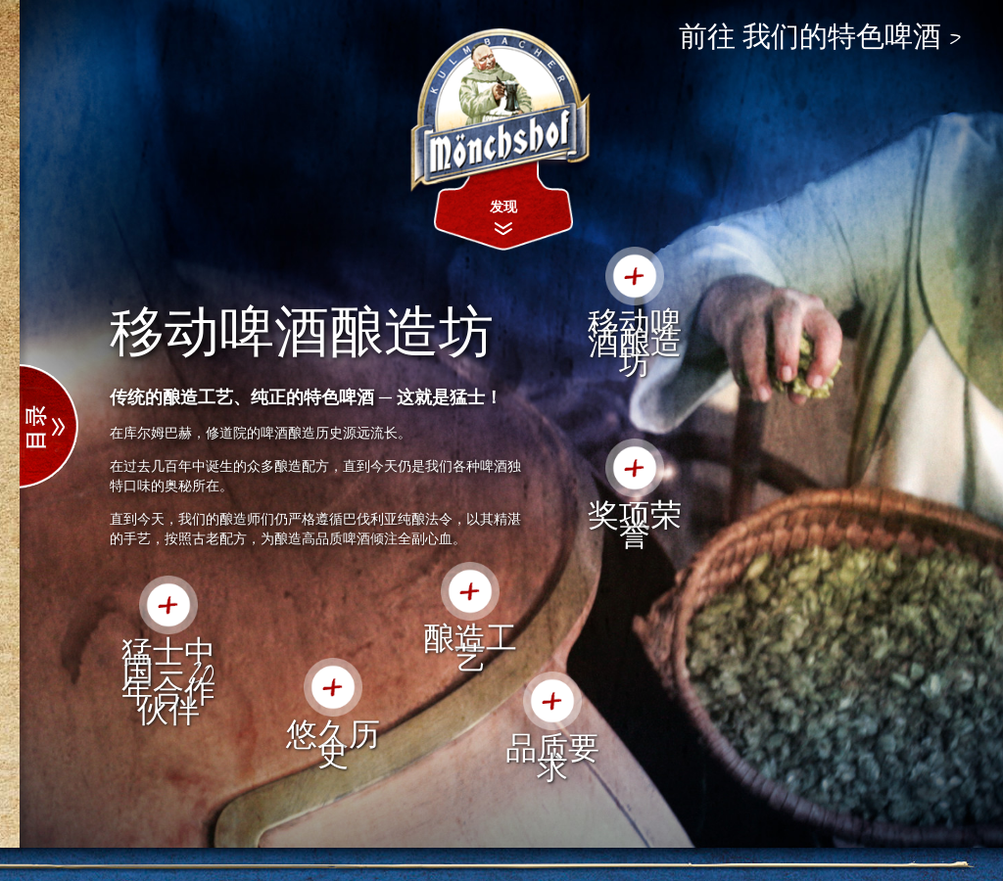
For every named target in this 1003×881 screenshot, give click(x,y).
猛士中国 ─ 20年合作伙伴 (168, 680)
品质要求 (552, 756)
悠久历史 (333, 742)
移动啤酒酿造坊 (635, 341)
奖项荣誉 (635, 523)
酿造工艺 (470, 647)
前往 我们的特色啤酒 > (821, 37)
